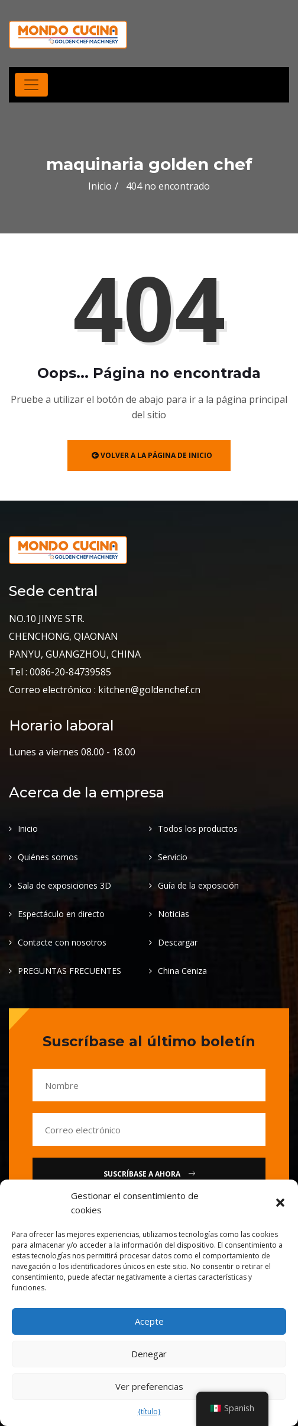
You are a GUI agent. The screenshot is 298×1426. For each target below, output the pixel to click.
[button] (280, 1203)
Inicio (100, 186)
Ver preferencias (149, 1386)
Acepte (149, 1321)
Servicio (172, 857)
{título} (149, 1411)
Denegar (149, 1354)
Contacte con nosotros (62, 942)
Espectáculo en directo (61, 913)
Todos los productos (198, 828)
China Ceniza (182, 970)
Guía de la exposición (198, 885)
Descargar (177, 942)
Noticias (173, 913)
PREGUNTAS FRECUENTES (69, 970)
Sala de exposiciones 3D (64, 885)
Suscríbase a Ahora (149, 1174)
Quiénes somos (48, 857)
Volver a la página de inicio (152, 455)
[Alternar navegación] (31, 85)
